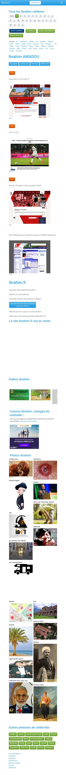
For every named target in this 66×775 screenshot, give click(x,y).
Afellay (31, 41)
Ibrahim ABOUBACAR (46, 31)
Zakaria (48, 739)
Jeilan (11, 46)
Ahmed (53, 734)
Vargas (12, 51)
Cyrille (33, 748)
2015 (12, 73)
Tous (11, 16)
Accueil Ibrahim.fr (15, 754)
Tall (47, 48)
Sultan (24, 48)
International (13, 761)
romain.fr (49, 748)
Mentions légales (14, 763)
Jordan (43, 743)
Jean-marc (24, 748)
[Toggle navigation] (61, 3)
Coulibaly (43, 41)
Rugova (43, 46)
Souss (41, 48)
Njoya (31, 46)
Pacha (37, 46)
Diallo (23, 44)
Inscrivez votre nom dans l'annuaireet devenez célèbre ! (22, 305)
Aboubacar (23, 41)
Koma (17, 46)
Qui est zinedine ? (37, 739)
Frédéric (13, 734)
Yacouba (19, 51)
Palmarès (35, 64)
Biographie (13, 64)
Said (30, 48)
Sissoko (12, 48)
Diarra (17, 44)
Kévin (46, 734)
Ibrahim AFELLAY (16, 35)
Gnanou (36, 44)
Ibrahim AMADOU (17, 31)
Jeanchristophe (15, 739)
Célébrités (35, 3)
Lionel (22, 743)
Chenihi (50, 41)
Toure (51, 48)
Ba (36, 41)
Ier (55, 44)
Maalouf (24, 46)
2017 (12, 179)
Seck (18, 48)
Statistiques (24, 64)
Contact (11, 765)
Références (45, 64)
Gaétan (21, 734)
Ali (17, 41)
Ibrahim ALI (31, 31)
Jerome (51, 743)
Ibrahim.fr (6, 3)
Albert (26, 739)
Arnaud (40, 748)
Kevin (29, 743)
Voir (10, 118)
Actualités (12, 756)
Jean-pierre (14, 748)
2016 (12, 126)
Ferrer (29, 44)
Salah (35, 48)
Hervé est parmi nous (34, 734)
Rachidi (51, 46)
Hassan (48, 44)
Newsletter (12, 768)
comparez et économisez (28, 421)
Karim (36, 743)
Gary (42, 44)
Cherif (11, 44)
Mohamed (13, 743)
